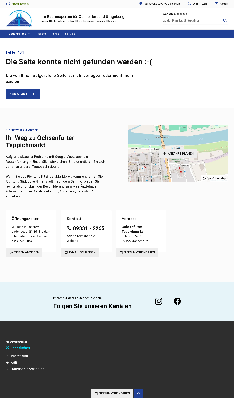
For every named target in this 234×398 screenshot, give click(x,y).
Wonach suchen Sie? (176, 13)
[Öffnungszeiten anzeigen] (17, 3)
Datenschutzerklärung (27, 369)
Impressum (19, 356)
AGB (14, 362)
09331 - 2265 (89, 228)
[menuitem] (19, 34)
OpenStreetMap (216, 178)
